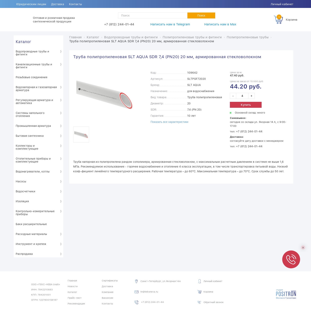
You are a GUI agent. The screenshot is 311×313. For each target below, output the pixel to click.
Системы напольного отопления (30, 114)
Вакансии (107, 298)
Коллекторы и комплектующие (27, 147)
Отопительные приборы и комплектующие (33, 160)
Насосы (21, 181)
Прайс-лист (75, 298)
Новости (73, 286)
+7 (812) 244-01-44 (119, 24)
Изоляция (22, 201)
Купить (246, 104)
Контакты (75, 4)
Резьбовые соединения (31, 77)
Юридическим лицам (31, 4)
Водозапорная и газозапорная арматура (36, 89)
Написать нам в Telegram (170, 24)
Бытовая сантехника (30, 135)
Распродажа (24, 253)
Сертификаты (110, 280)
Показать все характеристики (169, 121)
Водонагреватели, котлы (33, 171)
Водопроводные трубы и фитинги (32, 53)
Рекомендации (76, 303)
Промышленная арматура (33, 125)
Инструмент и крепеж (31, 244)
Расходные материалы (31, 234)
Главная (72, 280)
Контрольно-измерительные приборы (35, 213)
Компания (107, 292)
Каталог (23, 41)
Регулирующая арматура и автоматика (34, 101)
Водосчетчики (25, 191)
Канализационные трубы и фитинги (34, 66)
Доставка (57, 4)
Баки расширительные (31, 224)
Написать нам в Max (220, 24)
